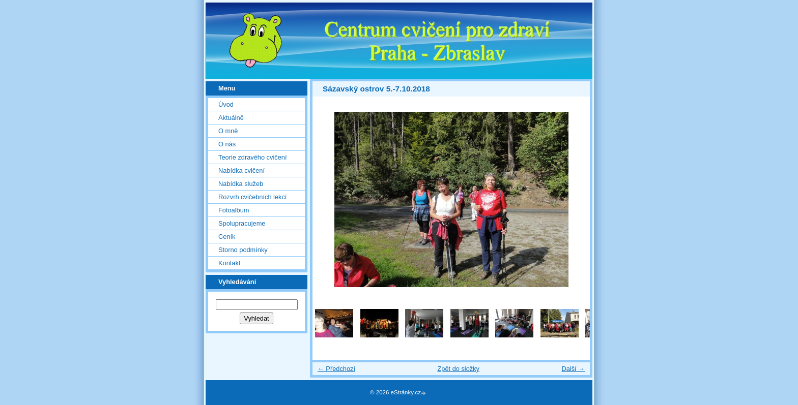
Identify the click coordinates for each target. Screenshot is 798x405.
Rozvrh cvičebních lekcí (252, 197)
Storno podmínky (243, 250)
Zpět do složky (458, 368)
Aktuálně (231, 117)
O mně (228, 131)
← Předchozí (336, 368)
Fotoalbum (233, 210)
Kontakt (229, 263)
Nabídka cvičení (241, 170)
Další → (573, 368)
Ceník (226, 236)
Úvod (226, 104)
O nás (227, 144)
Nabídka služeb (240, 184)
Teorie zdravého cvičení (252, 157)
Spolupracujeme (241, 223)
